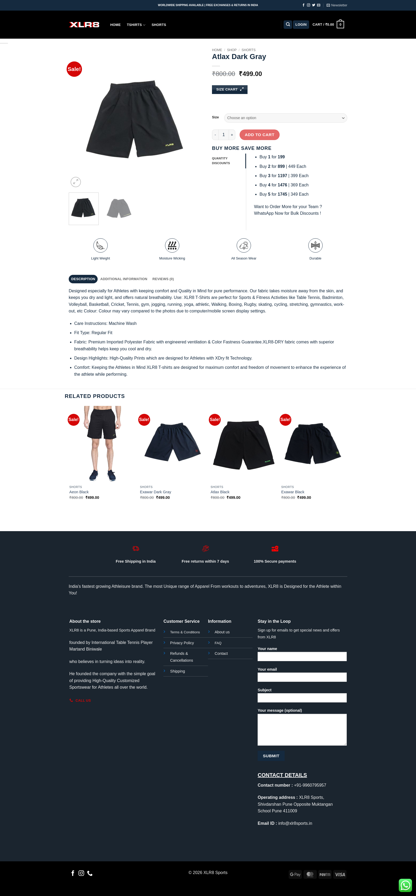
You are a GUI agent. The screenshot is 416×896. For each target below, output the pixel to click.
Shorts (158, 25)
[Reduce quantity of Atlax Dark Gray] (215, 134)
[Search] (288, 24)
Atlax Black (220, 492)
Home (115, 25)
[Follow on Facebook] (303, 5)
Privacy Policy (182, 643)
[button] (337, 5)
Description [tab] (83, 279)
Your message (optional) (302, 728)
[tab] (229, 161)
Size (215, 117)
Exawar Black (292, 492)
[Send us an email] (318, 5)
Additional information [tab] (123, 279)
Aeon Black (79, 492)
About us (222, 632)
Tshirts (136, 25)
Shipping (177, 671)
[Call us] (90, 874)
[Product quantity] (223, 134)
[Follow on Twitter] (313, 5)
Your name (302, 656)
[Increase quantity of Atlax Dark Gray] (232, 134)
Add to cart (260, 134)
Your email (302, 676)
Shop (232, 50)
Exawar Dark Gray (155, 492)
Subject (302, 697)
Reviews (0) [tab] (163, 279)
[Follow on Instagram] (308, 5)
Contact (221, 653)
